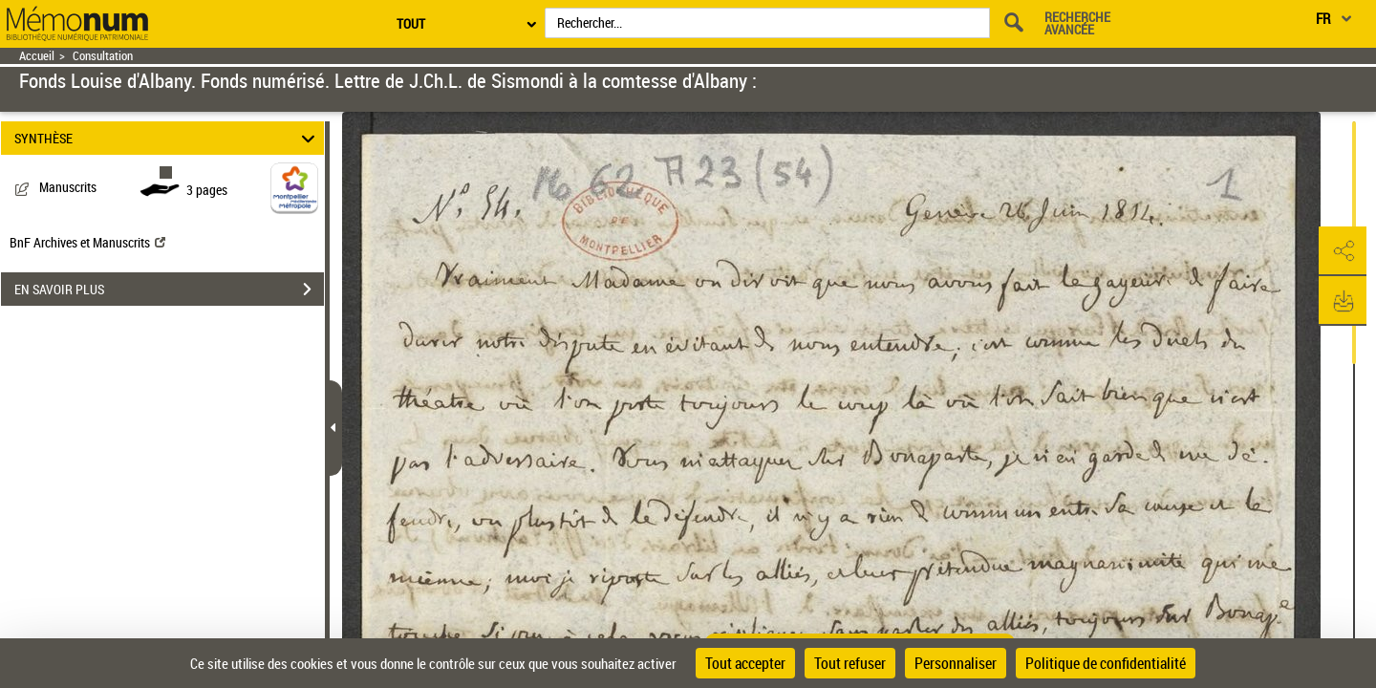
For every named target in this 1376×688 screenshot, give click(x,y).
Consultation (103, 56)
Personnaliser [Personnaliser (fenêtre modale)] (955, 663)
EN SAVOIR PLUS (169, 289)
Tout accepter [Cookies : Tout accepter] (745, 663)
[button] (1342, 251)
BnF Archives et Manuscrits (87, 242)
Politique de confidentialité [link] (1105, 663)
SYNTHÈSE (167, 138)
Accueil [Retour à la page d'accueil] (36, 56)
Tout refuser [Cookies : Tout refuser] (850, 663)
